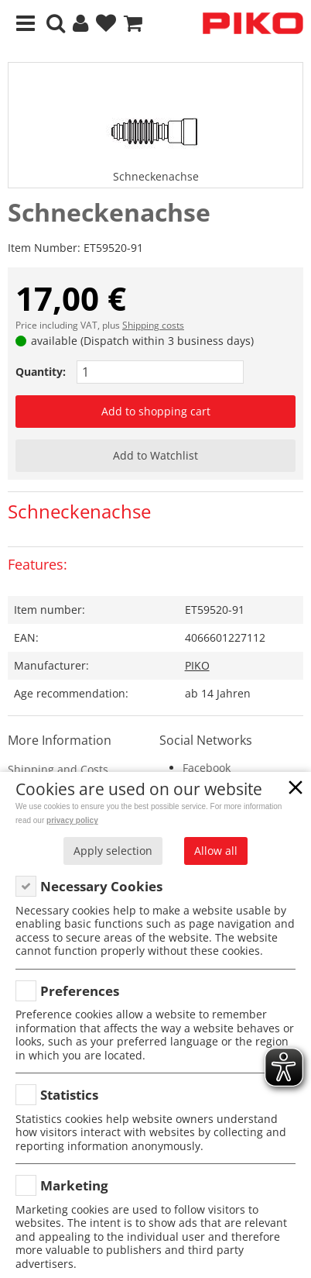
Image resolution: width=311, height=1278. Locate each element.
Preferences (79, 991)
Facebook (207, 767)
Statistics (69, 1095)
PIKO (197, 665)
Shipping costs (153, 325)
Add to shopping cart (155, 411)
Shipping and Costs (58, 769)
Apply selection (112, 850)
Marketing (74, 1185)
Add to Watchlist (155, 455)
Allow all (216, 850)
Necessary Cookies (101, 886)
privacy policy (72, 820)
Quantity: (40, 371)
